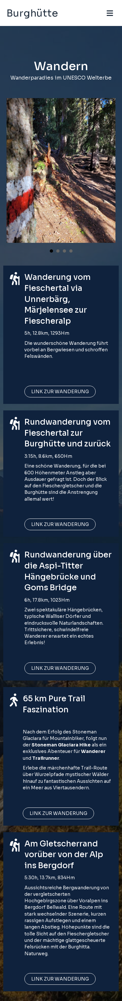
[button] (60, 391)
